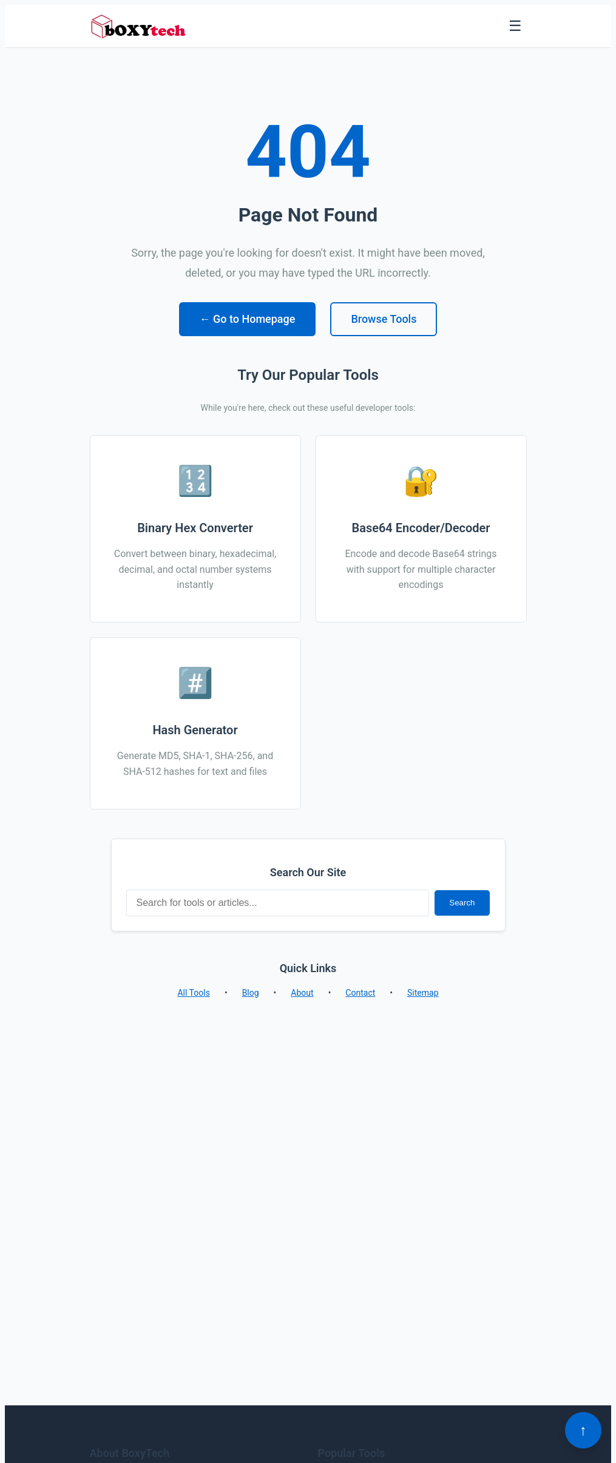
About (302, 993)
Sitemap (422, 993)
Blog (250, 993)
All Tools (193, 993)
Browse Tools (383, 319)
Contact (360, 993)
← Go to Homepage (248, 319)
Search (462, 902)
